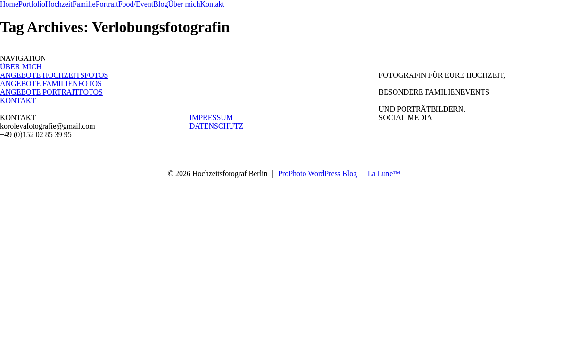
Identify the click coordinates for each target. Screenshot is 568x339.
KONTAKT (18, 101)
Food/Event (136, 4)
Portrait (107, 4)
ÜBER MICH (20, 67)
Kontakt (212, 4)
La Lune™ (384, 174)
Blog (160, 4)
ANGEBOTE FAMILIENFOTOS (51, 84)
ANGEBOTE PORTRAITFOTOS (51, 92)
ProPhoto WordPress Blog (317, 174)
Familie (84, 4)
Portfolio (31, 4)
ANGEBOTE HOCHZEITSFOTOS (54, 75)
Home (9, 4)
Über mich (184, 4)
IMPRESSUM (211, 117)
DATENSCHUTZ (216, 126)
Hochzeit (59, 4)
